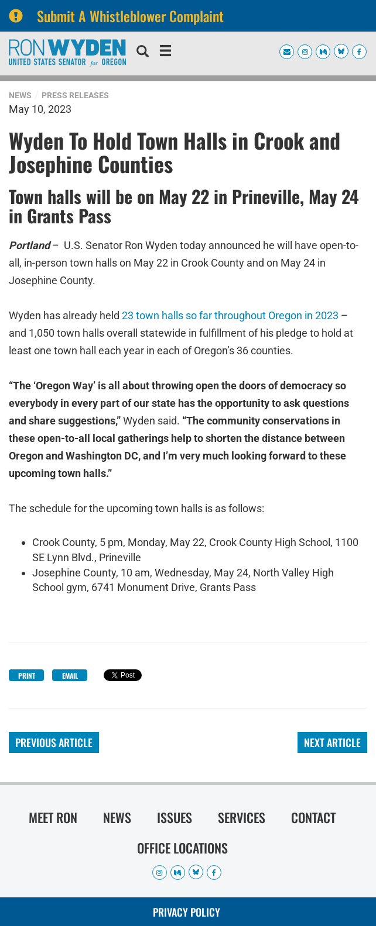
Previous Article (54, 742)
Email (70, 675)
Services (241, 817)
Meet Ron (53, 817)
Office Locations (182, 847)
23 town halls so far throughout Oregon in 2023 (230, 315)
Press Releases (75, 95)
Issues (174, 817)
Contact (313, 817)
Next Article (332, 742)
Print (26, 675)
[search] (142, 52)
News (20, 95)
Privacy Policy (186, 912)
